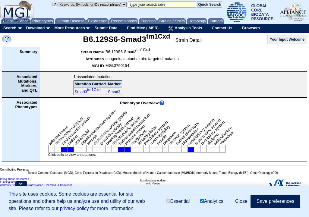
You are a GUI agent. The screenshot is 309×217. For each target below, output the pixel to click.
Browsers (251, 28)
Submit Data (106, 28)
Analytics (211, 201)
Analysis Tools (185, 28)
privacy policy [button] (74, 208)
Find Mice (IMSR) (143, 28)
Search (9, 28)
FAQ (27, 20)
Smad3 (88, 90)
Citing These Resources (14, 179)
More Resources (69, 28)
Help (17, 20)
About (6, 20)
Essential (178, 201)
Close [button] (241, 201)
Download (35, 28)
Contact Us (222, 28)
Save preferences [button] (275, 201)
